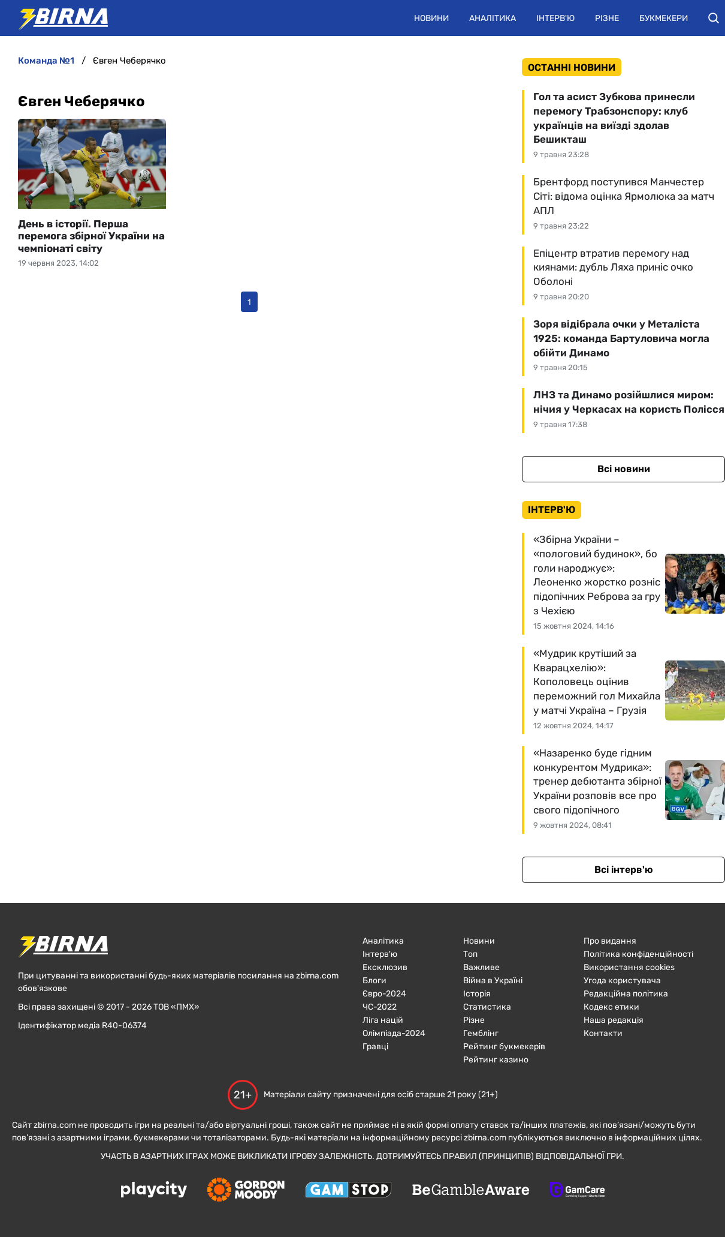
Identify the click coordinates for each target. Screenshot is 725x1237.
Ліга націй (382, 1020)
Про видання (610, 941)
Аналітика (492, 18)
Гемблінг (481, 1033)
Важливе (481, 967)
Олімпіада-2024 (393, 1033)
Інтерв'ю (555, 18)
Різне (607, 18)
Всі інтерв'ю (623, 869)
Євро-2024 (384, 994)
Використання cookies (629, 967)
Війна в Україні (492, 980)
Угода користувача (622, 980)
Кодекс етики (611, 1007)
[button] (713, 18)
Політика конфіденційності (638, 954)
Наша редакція (614, 1020)
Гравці (375, 1046)
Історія (477, 994)
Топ (470, 954)
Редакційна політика (626, 994)
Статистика (487, 1007)
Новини (431, 18)
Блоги (374, 980)
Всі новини (623, 469)
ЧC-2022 (379, 1007)
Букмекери (663, 18)
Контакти (603, 1033)
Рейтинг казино (495, 1060)
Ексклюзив (384, 967)
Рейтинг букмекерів (504, 1046)
